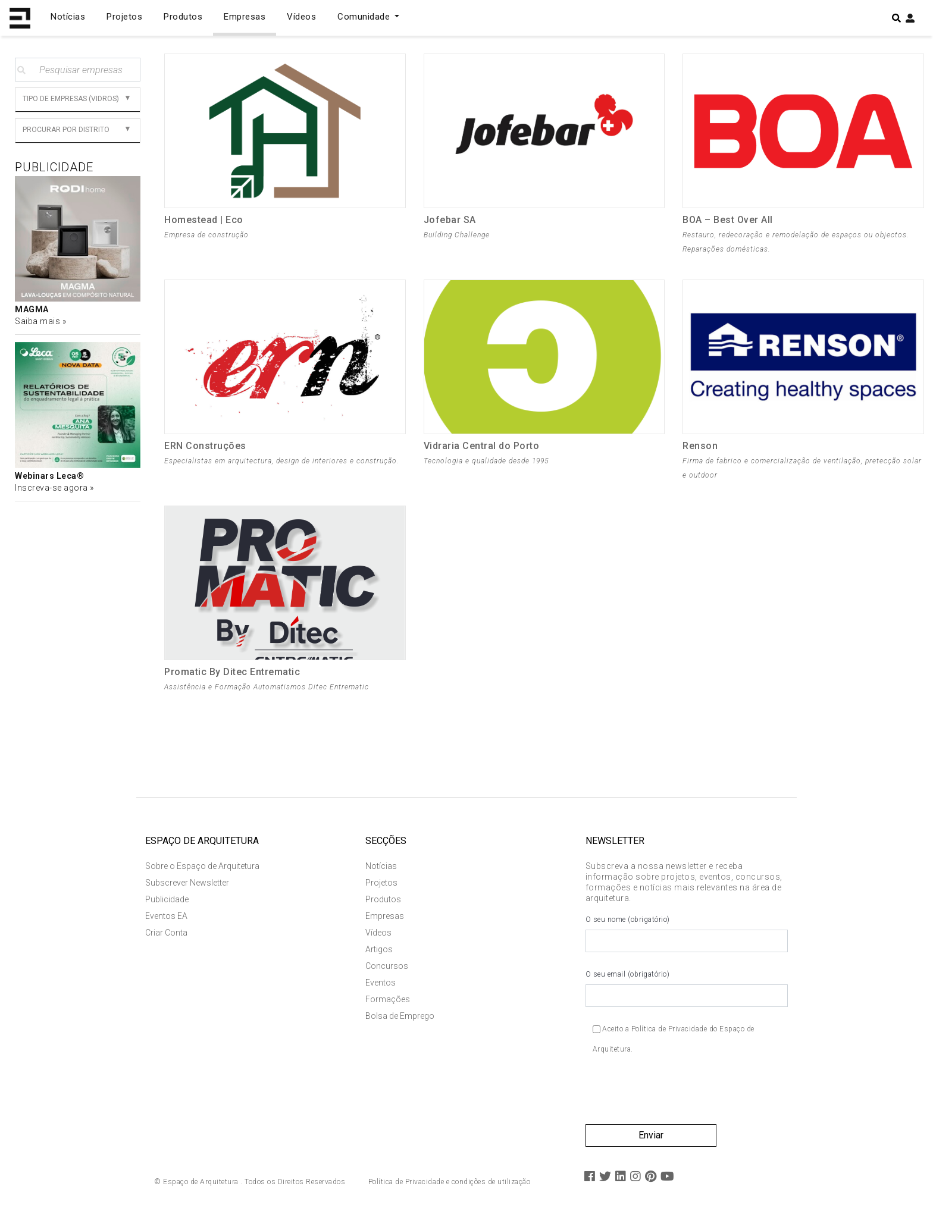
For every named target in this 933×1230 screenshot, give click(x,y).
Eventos (380, 989)
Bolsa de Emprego (399, 1023)
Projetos (124, 16)
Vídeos (301, 16)
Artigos (379, 956)
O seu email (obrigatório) (687, 995)
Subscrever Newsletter (187, 890)
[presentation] (676, 1101)
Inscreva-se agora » (54, 487)
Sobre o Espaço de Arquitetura (202, 873)
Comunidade (365, 16)
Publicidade (167, 906)
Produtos (183, 16)
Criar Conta (166, 940)
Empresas (244, 16)
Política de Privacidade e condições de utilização (449, 1189)
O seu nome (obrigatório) (687, 940)
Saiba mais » (40, 321)
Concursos (386, 973)
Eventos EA (166, 923)
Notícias (68, 16)
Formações (387, 1006)
